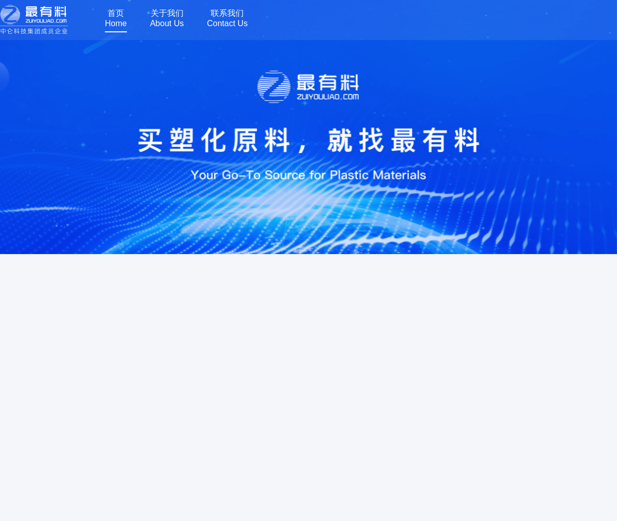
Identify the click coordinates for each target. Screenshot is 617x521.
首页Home (116, 18)
